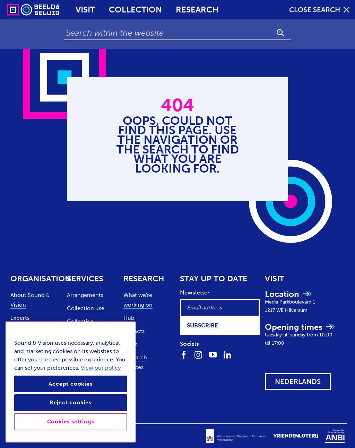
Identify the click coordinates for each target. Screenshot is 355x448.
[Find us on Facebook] (184, 354)
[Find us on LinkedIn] (227, 354)
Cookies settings (70, 421)
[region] (71, 382)
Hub (129, 318)
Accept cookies (70, 383)
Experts (19, 318)
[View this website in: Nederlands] (298, 381)
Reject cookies (71, 402)
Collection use (85, 308)
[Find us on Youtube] (213, 354)
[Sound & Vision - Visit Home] (20, 9)
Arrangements (85, 295)
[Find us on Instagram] (198, 354)
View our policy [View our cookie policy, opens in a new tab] (101, 367)
